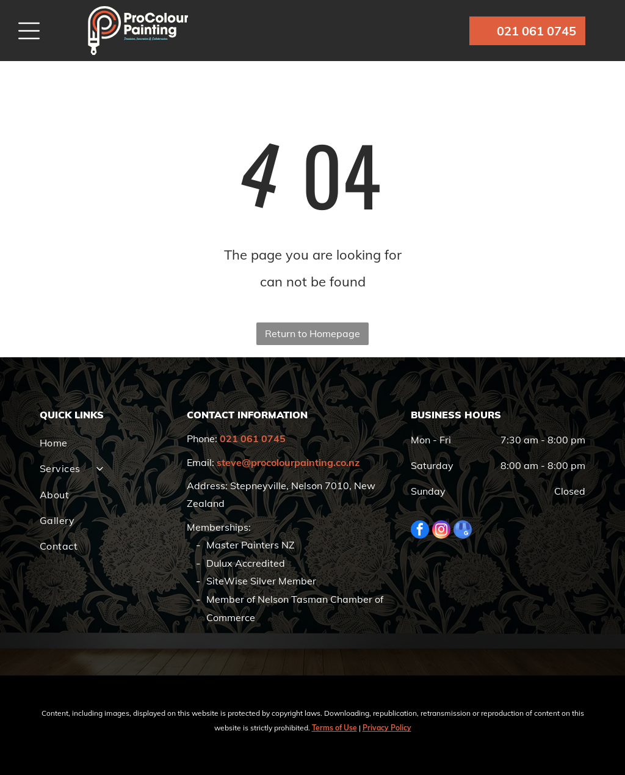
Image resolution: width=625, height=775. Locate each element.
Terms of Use (334, 727)
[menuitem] (108, 443)
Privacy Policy (387, 727)
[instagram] (441, 531)
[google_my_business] (462, 531)
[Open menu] (29, 31)
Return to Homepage (312, 333)
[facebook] (420, 531)
